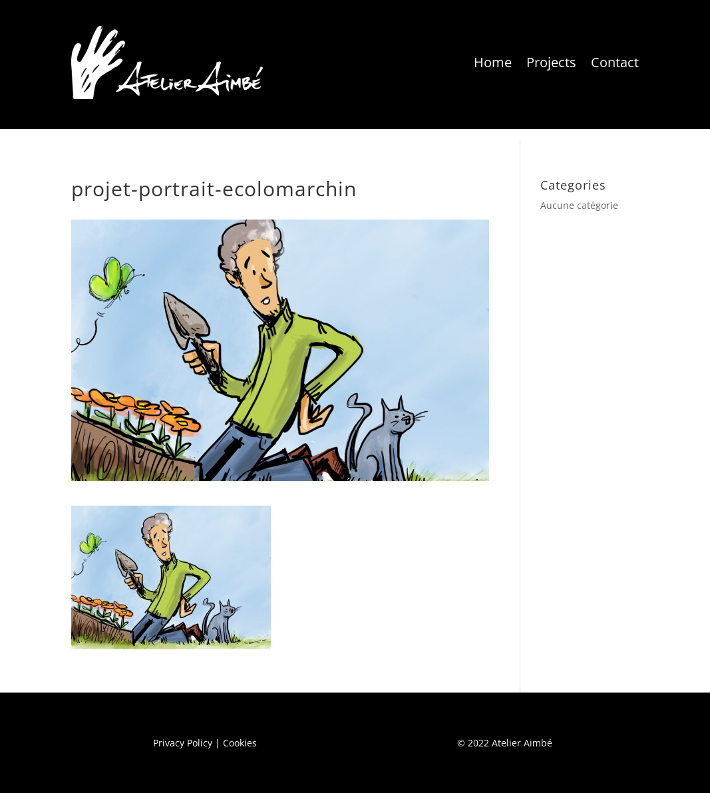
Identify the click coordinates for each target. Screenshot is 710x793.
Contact (615, 62)
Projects (551, 62)
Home (493, 62)
